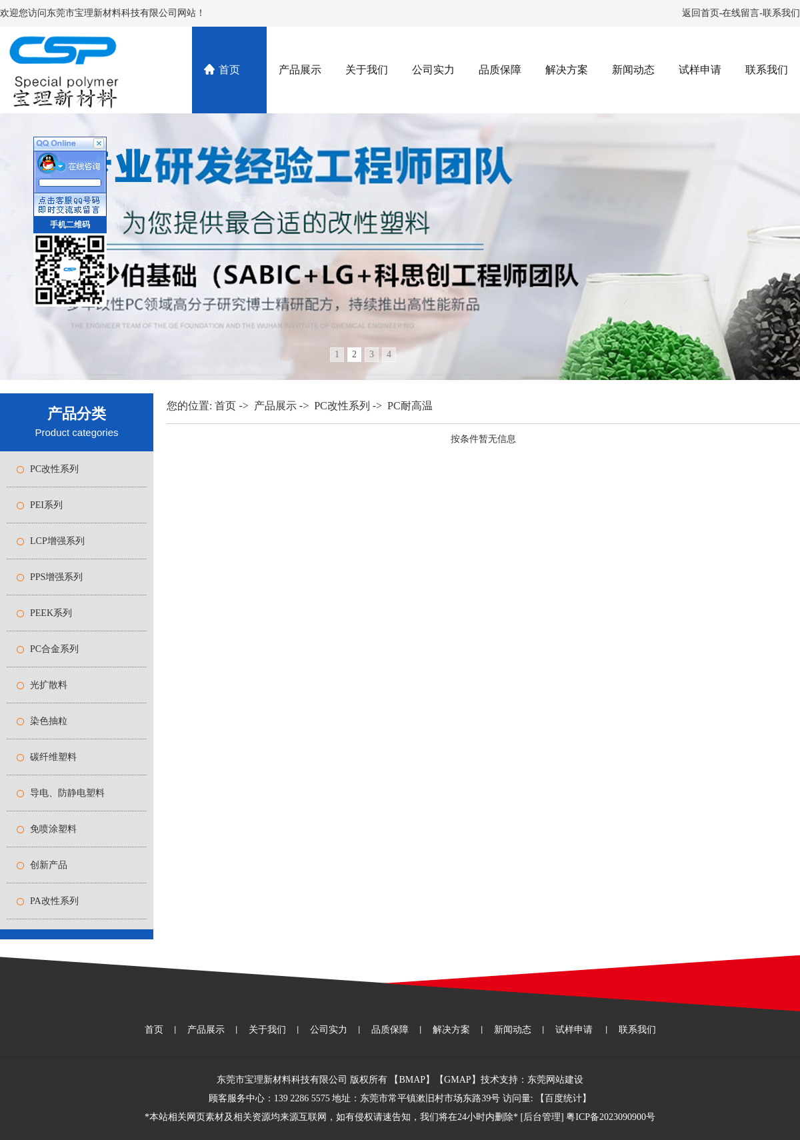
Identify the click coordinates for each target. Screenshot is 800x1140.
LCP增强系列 (57, 541)
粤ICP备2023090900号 (610, 1117)
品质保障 (500, 69)
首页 (229, 69)
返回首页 (700, 13)
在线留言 (740, 13)
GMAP (457, 1080)
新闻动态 (633, 69)
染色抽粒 (48, 721)
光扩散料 (48, 685)
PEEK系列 (51, 613)
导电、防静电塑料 (67, 793)
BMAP (412, 1080)
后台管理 (542, 1117)
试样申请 (700, 69)
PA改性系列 (54, 901)
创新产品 (48, 865)
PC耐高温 (410, 405)
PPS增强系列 (56, 577)
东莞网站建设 (555, 1080)
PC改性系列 (54, 469)
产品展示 (300, 69)
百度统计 (563, 1098)
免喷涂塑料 (53, 829)
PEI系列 (46, 505)
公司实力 (433, 69)
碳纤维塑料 (53, 757)
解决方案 (566, 69)
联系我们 (781, 13)
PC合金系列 (54, 649)
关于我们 (366, 69)
